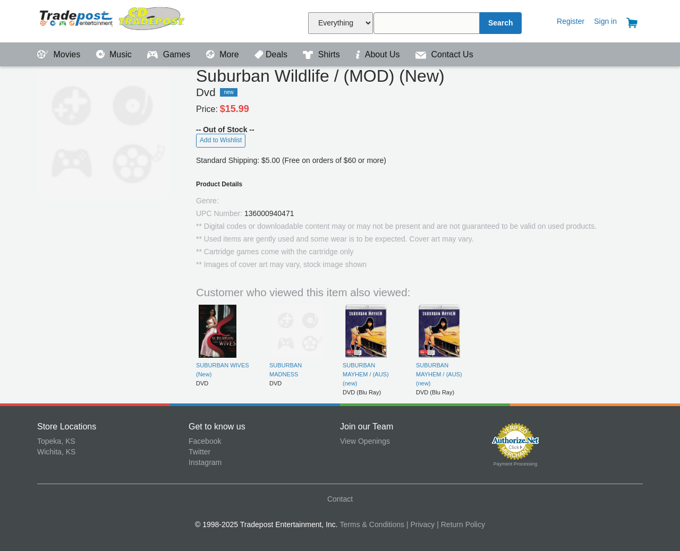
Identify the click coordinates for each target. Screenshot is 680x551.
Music (115, 54)
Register (570, 21)
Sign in (605, 21)
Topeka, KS (56, 441)
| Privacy (420, 524)
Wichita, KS (56, 451)
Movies (60, 54)
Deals (272, 54)
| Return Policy (461, 524)
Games (169, 54)
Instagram (205, 462)
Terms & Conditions (372, 524)
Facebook (205, 441)
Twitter (199, 451)
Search (500, 23)
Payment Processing (516, 464)
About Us (378, 54)
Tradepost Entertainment (113, 20)
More (223, 54)
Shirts (322, 54)
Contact (340, 499)
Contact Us (444, 54)
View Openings (365, 441)
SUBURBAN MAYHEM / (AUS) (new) (366, 374)
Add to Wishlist (221, 140)
